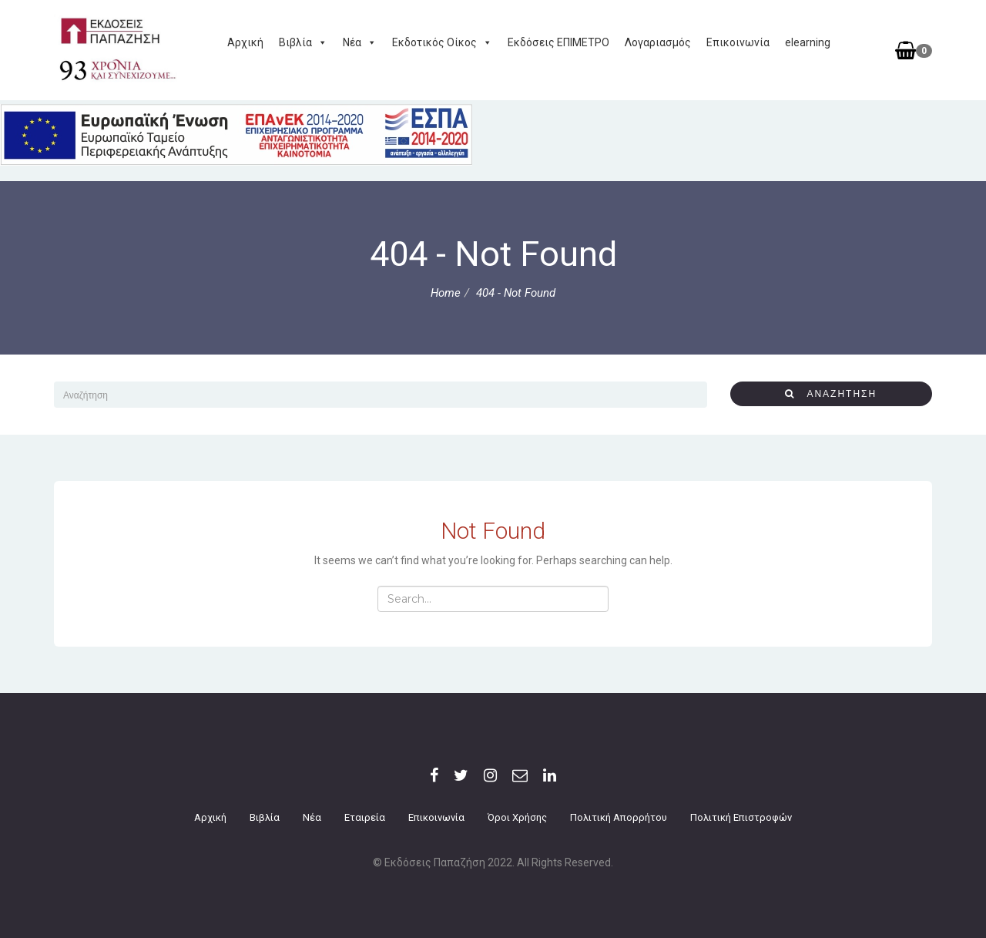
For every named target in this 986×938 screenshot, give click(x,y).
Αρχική (245, 42)
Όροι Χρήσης (517, 817)
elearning (807, 42)
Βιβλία (303, 42)
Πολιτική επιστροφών (741, 817)
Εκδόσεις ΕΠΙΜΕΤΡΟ (558, 42)
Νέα (360, 42)
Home (446, 293)
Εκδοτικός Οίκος (442, 42)
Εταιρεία (364, 817)
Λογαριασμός (658, 42)
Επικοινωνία (738, 42)
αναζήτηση (831, 393)
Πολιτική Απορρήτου (618, 817)
